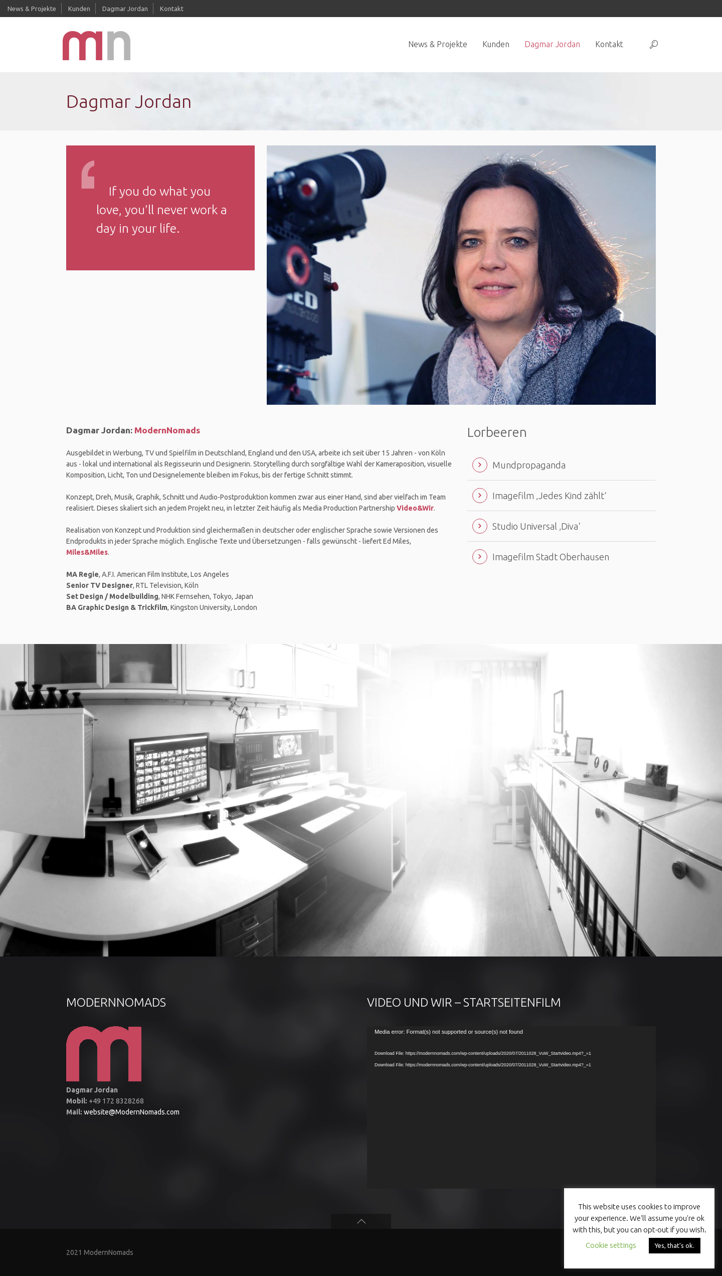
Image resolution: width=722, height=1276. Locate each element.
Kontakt (172, 8)
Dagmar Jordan (125, 8)
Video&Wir (415, 508)
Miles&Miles (87, 552)
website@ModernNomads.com (131, 1112)
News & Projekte (32, 8)
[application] (511, 1107)
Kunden (79, 8)
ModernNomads (167, 430)
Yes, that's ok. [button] (674, 1245)
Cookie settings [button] (611, 1245)
